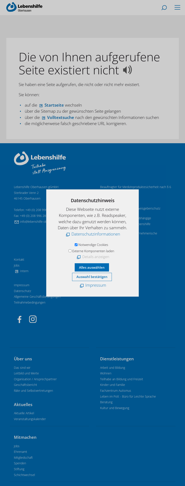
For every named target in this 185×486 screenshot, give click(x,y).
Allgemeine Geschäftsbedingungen (37, 296)
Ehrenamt (20, 452)
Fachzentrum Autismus (115, 390)
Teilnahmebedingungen (29, 302)
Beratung (106, 402)
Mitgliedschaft (23, 457)
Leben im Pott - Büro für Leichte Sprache (128, 396)
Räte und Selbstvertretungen (33, 390)
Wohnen (105, 373)
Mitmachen (25, 437)
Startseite (54, 105)
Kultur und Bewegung (114, 408)
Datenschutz (22, 291)
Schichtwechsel (24, 475)
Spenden (20, 463)
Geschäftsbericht (25, 385)
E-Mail (110, 198)
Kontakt (19, 259)
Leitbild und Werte (26, 373)
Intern (24, 271)
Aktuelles (23, 404)
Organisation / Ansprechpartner (35, 379)
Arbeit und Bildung (112, 368)
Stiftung (19, 469)
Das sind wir (22, 368)
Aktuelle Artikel (24, 413)
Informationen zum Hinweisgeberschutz (133, 208)
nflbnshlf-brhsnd (42, 221)
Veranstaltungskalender (30, 419)
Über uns (23, 359)
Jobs (17, 265)
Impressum (21, 285)
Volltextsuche (60, 117)
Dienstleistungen (117, 359)
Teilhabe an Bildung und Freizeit (121, 379)
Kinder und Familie (112, 385)
